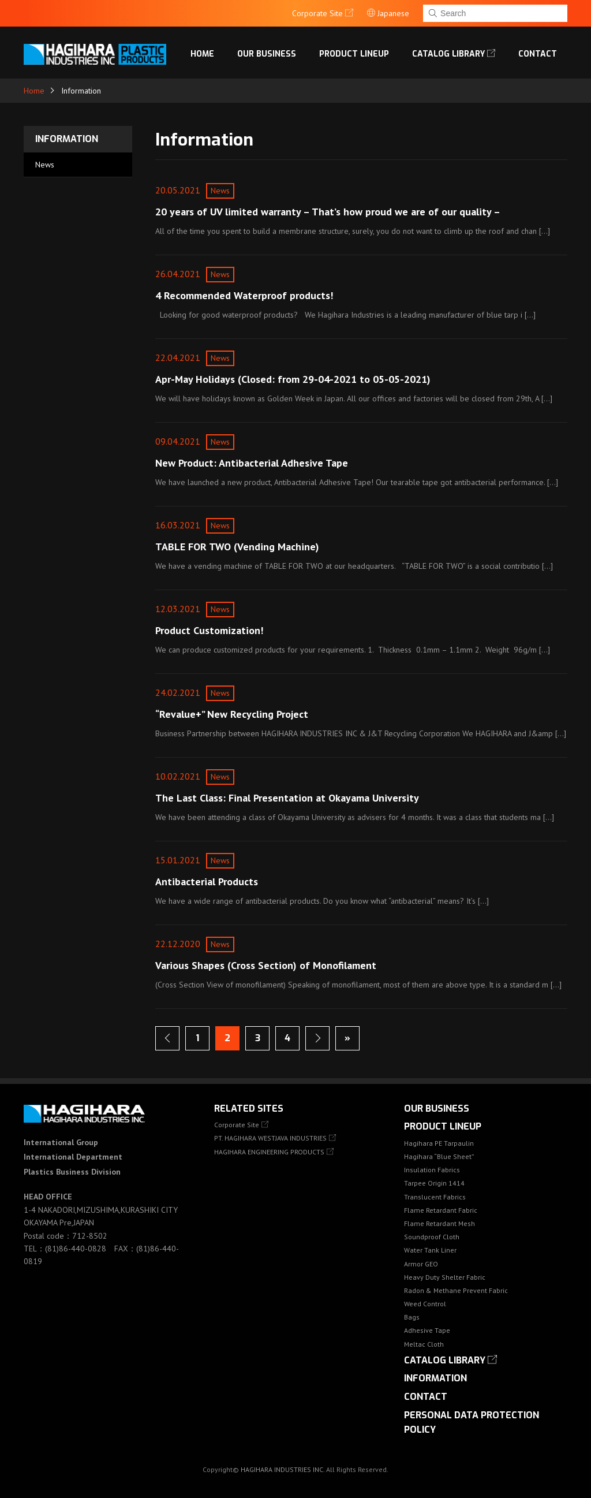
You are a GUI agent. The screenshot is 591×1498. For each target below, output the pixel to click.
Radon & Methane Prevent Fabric (456, 1290)
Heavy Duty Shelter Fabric (444, 1277)
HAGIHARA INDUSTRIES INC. (282, 1469)
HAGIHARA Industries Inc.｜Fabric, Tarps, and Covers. (97, 54)
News (44, 164)
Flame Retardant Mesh (439, 1223)
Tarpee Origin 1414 (434, 1183)
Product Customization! (209, 630)
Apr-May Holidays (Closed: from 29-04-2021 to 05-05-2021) (293, 379)
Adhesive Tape (427, 1330)
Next (317, 1038)
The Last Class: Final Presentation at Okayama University (287, 797)
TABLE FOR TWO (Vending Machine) (237, 546)
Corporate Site (236, 1124)
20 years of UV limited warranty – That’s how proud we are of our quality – (327, 211)
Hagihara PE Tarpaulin (439, 1143)
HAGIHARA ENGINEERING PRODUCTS (269, 1151)
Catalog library (448, 54)
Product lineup (354, 54)
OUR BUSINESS (266, 54)
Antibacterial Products (206, 881)
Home (202, 54)
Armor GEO (421, 1263)
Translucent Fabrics (435, 1197)
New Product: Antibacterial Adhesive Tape (251, 462)
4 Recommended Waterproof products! (244, 295)
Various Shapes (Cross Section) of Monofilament (265, 965)
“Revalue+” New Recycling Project (231, 714)
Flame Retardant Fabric (440, 1210)
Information (66, 139)
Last (347, 1038)
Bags (412, 1317)
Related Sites (248, 1108)
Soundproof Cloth (431, 1236)
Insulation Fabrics (432, 1169)
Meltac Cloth (424, 1344)
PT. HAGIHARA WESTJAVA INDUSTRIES (270, 1138)
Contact (537, 54)
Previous (167, 1038)
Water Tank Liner (430, 1250)
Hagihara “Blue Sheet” (439, 1156)
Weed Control (425, 1303)
